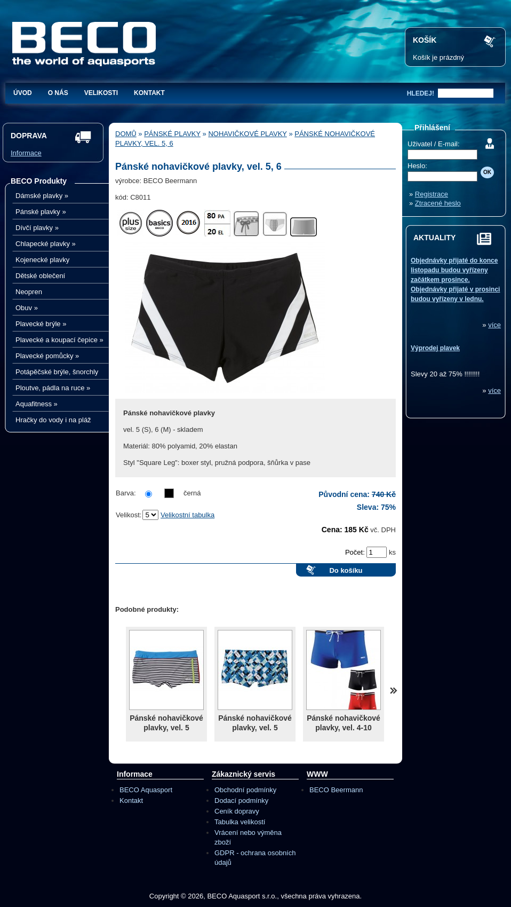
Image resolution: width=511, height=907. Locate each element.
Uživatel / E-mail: (434, 144)
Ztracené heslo (438, 203)
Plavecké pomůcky (47, 356)
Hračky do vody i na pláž (53, 420)
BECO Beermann (336, 790)
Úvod (22, 93)
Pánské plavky (40, 212)
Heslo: (417, 166)
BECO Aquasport (145, 790)
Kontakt (149, 93)
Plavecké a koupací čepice (59, 340)
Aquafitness (36, 404)
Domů (126, 134)
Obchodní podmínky (245, 790)
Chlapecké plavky (45, 244)
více (494, 325)
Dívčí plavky (37, 228)
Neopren (28, 292)
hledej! (420, 93)
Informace (26, 153)
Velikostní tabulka (187, 515)
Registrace (431, 194)
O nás (58, 93)
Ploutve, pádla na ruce (52, 388)
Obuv (26, 308)
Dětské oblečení (40, 276)
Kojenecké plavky (42, 260)
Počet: (355, 552)
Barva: (126, 493)
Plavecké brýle (40, 324)
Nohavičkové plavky (247, 134)
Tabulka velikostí (239, 822)
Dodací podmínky (241, 800)
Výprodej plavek (435, 348)
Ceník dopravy (236, 811)
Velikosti (101, 93)
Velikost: (128, 515)
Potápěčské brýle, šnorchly (56, 372)
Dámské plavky (41, 196)
